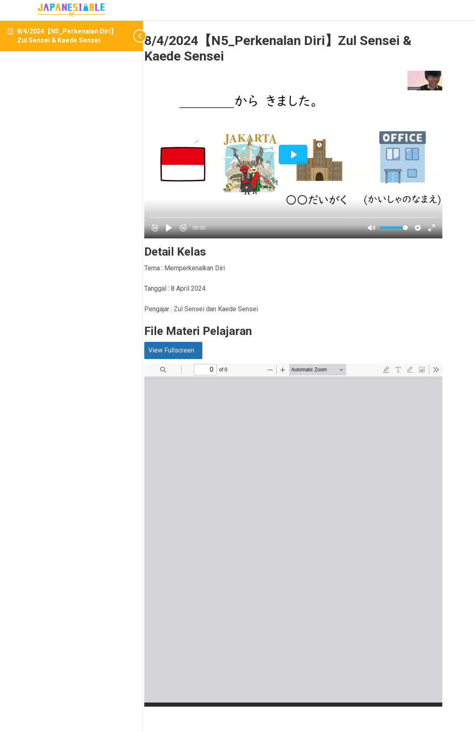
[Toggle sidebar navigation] (131, 35)
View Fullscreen (203, 333)
